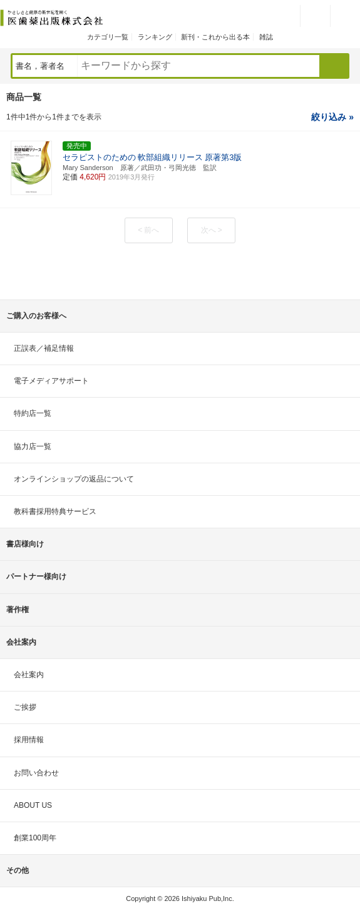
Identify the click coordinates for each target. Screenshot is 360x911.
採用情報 (29, 739)
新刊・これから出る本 (215, 37)
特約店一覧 (32, 413)
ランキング (155, 37)
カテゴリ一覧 (107, 37)
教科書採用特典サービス (55, 511)
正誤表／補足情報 (44, 348)
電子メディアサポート (51, 380)
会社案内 (29, 674)
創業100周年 (35, 837)
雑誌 (266, 37)
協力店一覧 (32, 446)
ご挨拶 (25, 707)
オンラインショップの (74, 479)
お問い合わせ (36, 772)
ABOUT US (33, 805)
